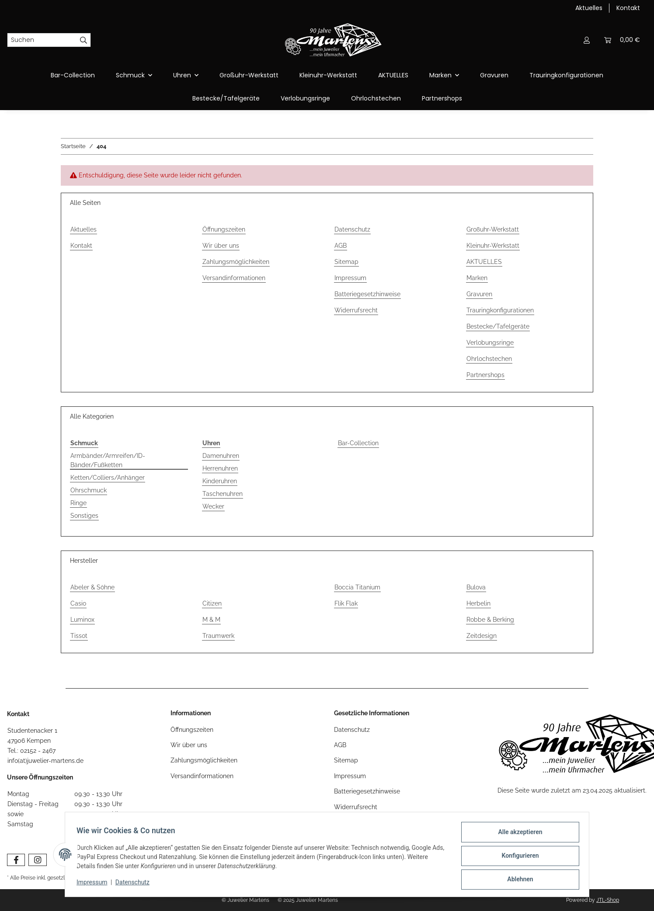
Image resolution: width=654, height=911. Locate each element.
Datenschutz (352, 229)
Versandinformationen (233, 277)
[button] (586, 40)
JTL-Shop (607, 900)
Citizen (212, 603)
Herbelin (478, 603)
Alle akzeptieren (517, 834)
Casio (78, 603)
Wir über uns (220, 245)
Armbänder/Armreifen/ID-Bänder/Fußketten (107, 460)
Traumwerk (218, 635)
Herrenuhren (220, 468)
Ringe (78, 502)
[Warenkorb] (622, 40)
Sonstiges (84, 515)
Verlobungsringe (305, 98)
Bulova (476, 587)
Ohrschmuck (88, 490)
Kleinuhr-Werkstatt (328, 75)
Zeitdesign (481, 635)
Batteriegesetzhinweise (367, 294)
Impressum (350, 277)
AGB (340, 245)
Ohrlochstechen (376, 98)
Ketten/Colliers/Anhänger (107, 477)
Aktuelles (588, 7)
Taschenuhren (222, 493)
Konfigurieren (517, 857)
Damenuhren (220, 455)
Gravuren (494, 75)
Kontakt (628, 7)
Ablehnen (517, 879)
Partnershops (442, 98)
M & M (211, 619)
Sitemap (346, 261)
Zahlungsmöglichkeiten (235, 261)
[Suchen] (42, 40)
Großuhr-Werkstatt (248, 75)
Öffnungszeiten (223, 229)
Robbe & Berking (490, 619)
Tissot (78, 635)
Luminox (82, 619)
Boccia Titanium (357, 587)
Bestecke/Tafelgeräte (226, 98)
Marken (476, 277)
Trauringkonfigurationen (566, 75)
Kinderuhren (219, 481)
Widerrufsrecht (356, 310)
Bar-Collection (358, 443)
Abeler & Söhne (92, 587)
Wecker (213, 506)
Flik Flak (346, 603)
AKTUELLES (393, 75)
